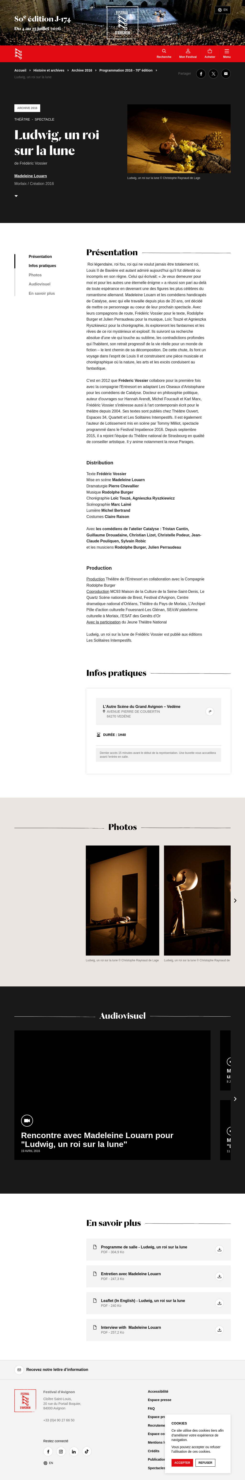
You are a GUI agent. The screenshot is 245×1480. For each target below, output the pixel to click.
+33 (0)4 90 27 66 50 (58, 1420)
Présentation (40, 257)
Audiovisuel (39, 284)
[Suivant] (235, 900)
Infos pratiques (42, 266)
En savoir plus (42, 293)
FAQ (151, 1408)
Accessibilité (158, 1391)
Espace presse (159, 1400)
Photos (35, 275)
